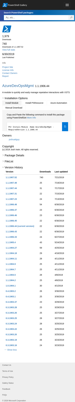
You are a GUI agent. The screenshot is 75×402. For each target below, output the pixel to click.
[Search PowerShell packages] (71, 17)
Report (5, 76)
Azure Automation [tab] (58, 103)
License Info (8, 70)
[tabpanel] (37, 122)
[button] (3, 98)
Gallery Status (8, 383)
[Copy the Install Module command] (65, 126)
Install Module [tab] (11, 103)
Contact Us (6, 365)
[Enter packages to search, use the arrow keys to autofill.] (36, 17)
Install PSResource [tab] (34, 103)
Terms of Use (7, 371)
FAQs (4, 395)
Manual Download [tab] (13, 108)
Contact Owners (9, 73)
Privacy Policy (8, 377)
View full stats (8, 50)
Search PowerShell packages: (19, 12)
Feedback (6, 389)
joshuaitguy (14, 139)
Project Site (7, 67)
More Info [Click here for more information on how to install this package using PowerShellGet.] (31, 117)
